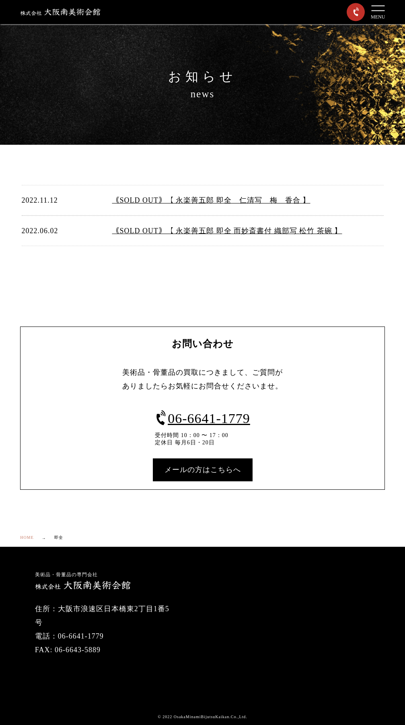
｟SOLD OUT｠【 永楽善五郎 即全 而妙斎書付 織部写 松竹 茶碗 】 (227, 231)
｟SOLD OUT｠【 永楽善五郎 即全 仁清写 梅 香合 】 (211, 200)
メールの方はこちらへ (202, 470)
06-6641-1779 (202, 418)
